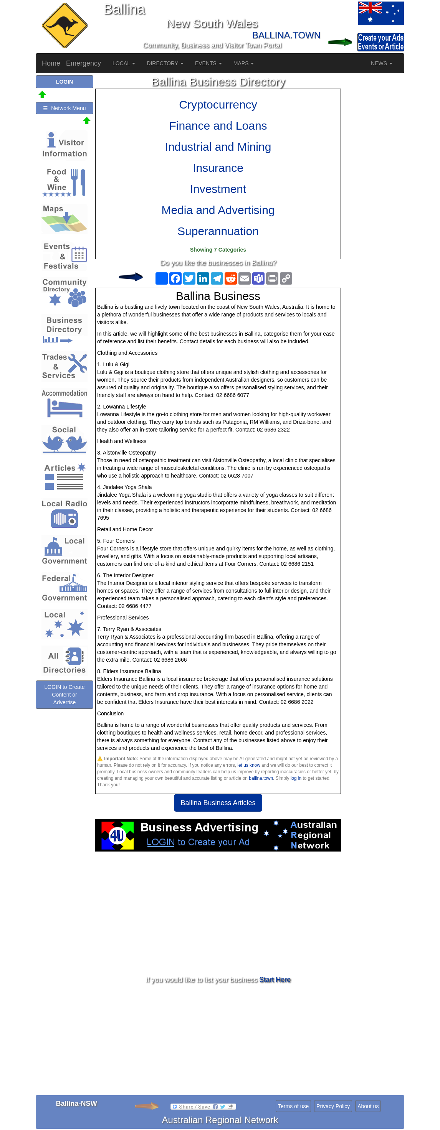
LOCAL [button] (123, 63)
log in (296, 778)
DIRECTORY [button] (165, 63)
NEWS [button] (381, 63)
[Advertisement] (218, 913)
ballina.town (261, 778)
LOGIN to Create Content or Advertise (64, 694)
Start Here (275, 979)
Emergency (83, 63)
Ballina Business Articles (217, 803)
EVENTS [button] (208, 63)
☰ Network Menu (64, 108)
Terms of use (293, 1106)
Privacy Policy (333, 1106)
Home (51, 63)
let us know (248, 765)
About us (368, 1106)
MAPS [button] (243, 63)
